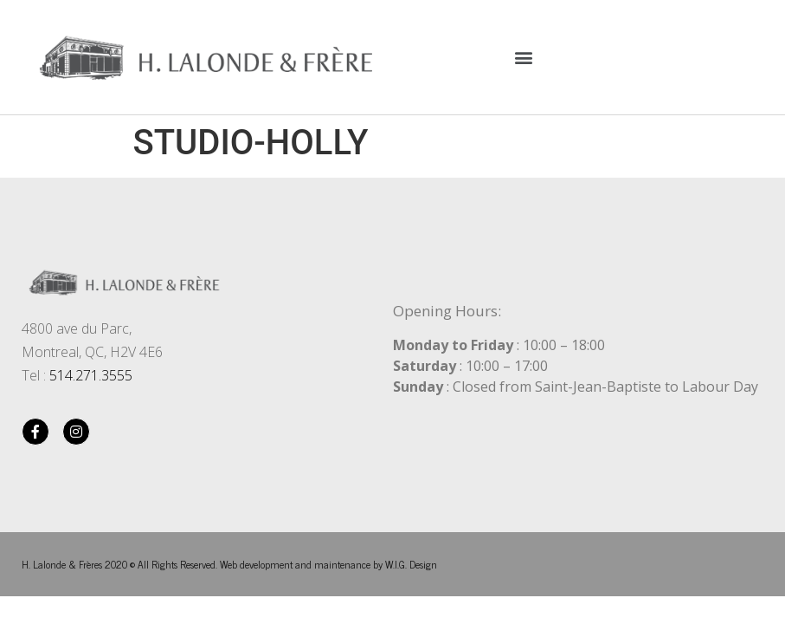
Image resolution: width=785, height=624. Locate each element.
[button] (524, 56)
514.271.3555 (90, 375)
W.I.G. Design (411, 564)
